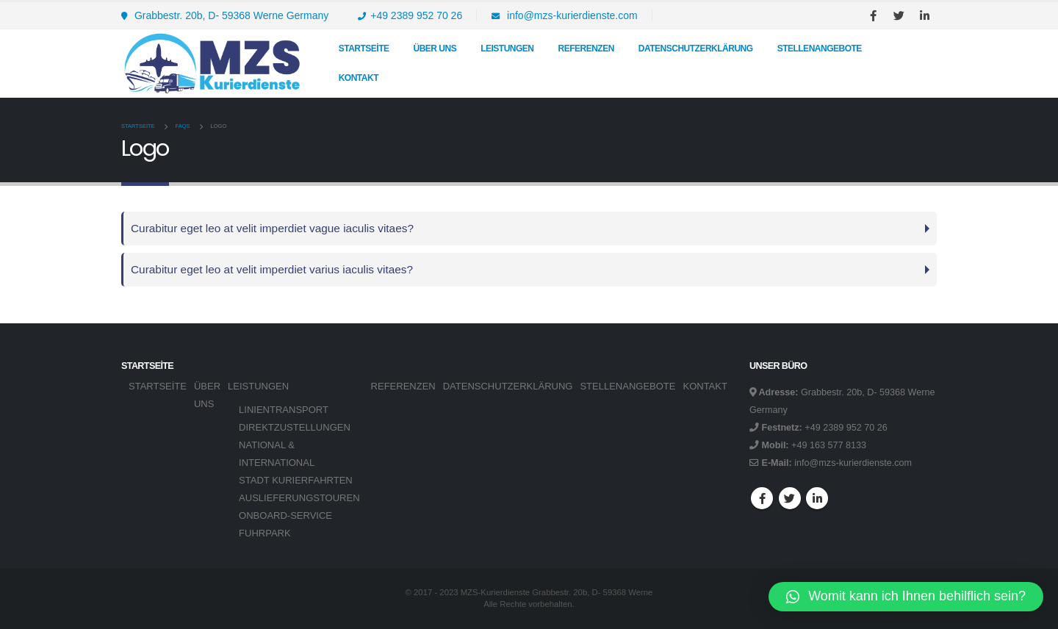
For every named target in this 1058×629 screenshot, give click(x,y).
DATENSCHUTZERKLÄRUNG (695, 48)
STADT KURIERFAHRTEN (296, 480)
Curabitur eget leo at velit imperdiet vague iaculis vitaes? (272, 228)
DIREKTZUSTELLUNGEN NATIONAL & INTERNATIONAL (294, 445)
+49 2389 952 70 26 (410, 15)
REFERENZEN (586, 48)
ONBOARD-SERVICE (285, 515)
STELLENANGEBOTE (819, 48)
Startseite (364, 48)
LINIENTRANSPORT (283, 409)
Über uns (434, 48)
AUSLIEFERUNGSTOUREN (299, 497)
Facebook (762, 498)
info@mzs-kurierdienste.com (565, 15)
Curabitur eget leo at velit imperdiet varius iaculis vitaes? (272, 269)
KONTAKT (358, 78)
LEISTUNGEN (507, 48)
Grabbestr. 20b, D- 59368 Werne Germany (224, 15)
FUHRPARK (265, 533)
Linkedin (817, 498)
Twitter (790, 498)
